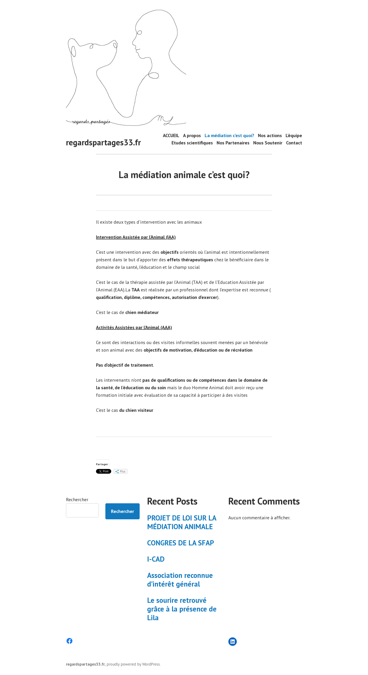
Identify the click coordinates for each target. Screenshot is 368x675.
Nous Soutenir (267, 143)
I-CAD (156, 559)
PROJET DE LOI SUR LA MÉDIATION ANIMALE (181, 522)
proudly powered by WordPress (133, 664)
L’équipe (294, 135)
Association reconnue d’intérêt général (180, 579)
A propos (192, 135)
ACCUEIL (171, 135)
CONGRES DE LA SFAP (180, 542)
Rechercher (77, 499)
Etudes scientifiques (192, 143)
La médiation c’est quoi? (229, 135)
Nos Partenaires (233, 143)
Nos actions (270, 135)
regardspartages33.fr (103, 142)
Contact (294, 143)
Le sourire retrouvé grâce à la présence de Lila (182, 609)
